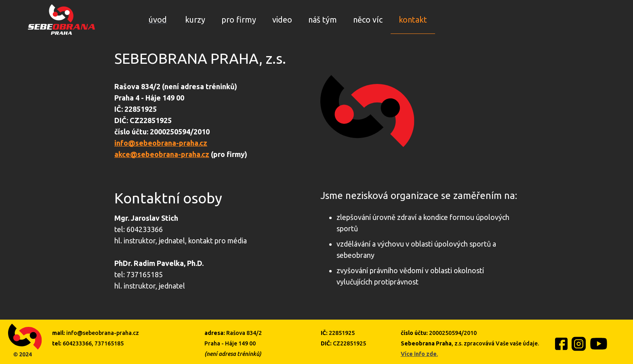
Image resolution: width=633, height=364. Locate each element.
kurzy (195, 19)
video (282, 19)
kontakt (413, 19)
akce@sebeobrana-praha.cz (161, 154)
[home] (61, 19)
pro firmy (238, 19)
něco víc (368, 19)
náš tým (322, 19)
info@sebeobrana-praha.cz (160, 143)
